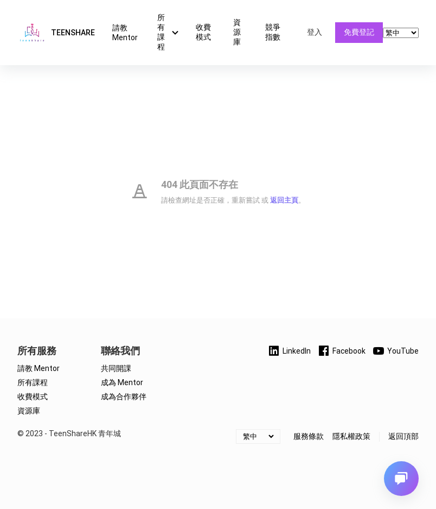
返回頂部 (403, 436)
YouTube (395, 350)
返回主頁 (284, 200)
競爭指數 (272, 32)
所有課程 (169, 32)
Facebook (341, 350)
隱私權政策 (351, 436)
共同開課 (116, 368)
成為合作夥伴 (123, 396)
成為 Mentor (122, 382)
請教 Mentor (125, 32)
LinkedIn (289, 350)
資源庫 (237, 32)
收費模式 (203, 32)
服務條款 (308, 436)
